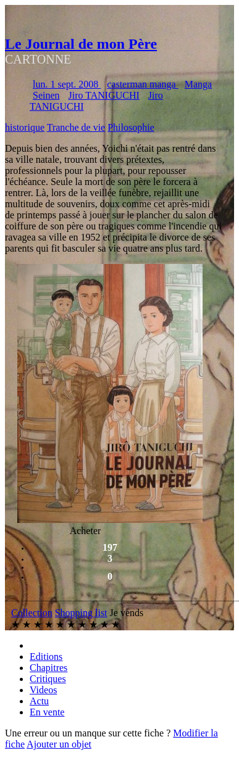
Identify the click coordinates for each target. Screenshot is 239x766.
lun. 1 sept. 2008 (67, 84)
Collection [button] (31, 612)
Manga (198, 84)
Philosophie (130, 127)
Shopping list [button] (81, 612)
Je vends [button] (127, 612)
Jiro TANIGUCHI (104, 95)
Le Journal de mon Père (81, 44)
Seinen (46, 95)
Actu (39, 701)
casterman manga (142, 84)
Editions (46, 656)
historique (24, 127)
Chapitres (48, 667)
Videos (43, 690)
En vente (47, 712)
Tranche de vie (76, 127)
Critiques (48, 678)
